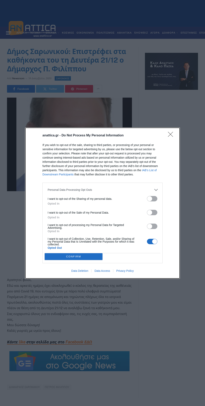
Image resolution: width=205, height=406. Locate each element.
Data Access (102, 270)
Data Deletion (79, 270)
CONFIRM (73, 256)
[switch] (152, 198)
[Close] (172, 135)
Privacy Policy (125, 270)
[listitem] (102, 190)
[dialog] (102, 203)
